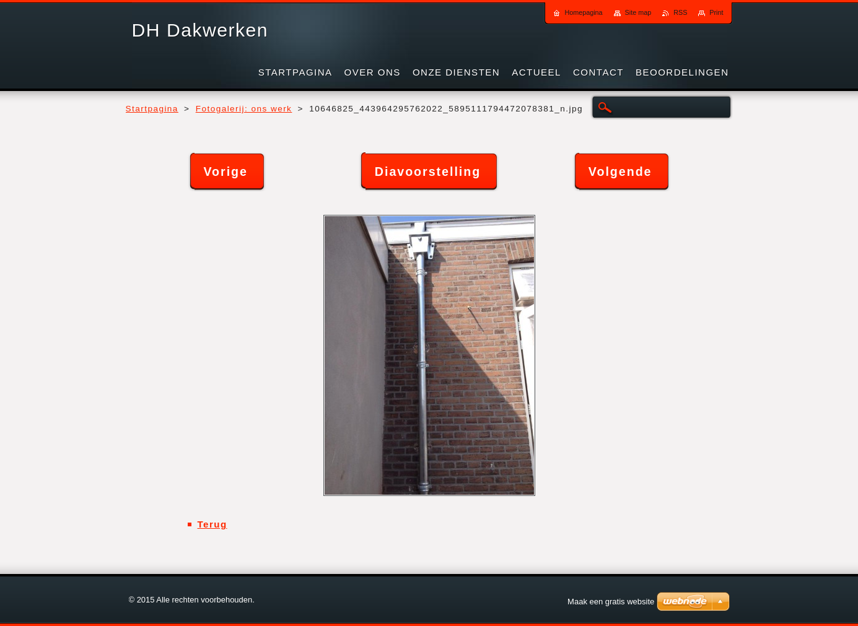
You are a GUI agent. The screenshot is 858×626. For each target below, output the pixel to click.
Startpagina (152, 108)
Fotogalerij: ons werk (244, 108)
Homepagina (583, 12)
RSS (680, 12)
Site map (638, 12)
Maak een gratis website (610, 601)
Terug (212, 524)
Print (716, 12)
